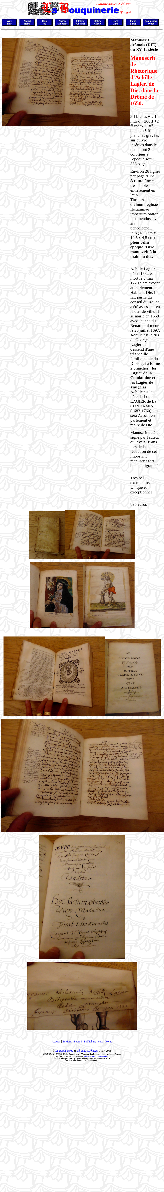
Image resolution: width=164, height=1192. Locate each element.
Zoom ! (78, 1041)
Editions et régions (87, 1050)
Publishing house (93, 1041)
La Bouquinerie (64, 1050)
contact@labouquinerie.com (96, 1056)
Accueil (56, 1041)
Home (108, 1041)
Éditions (67, 1041)
